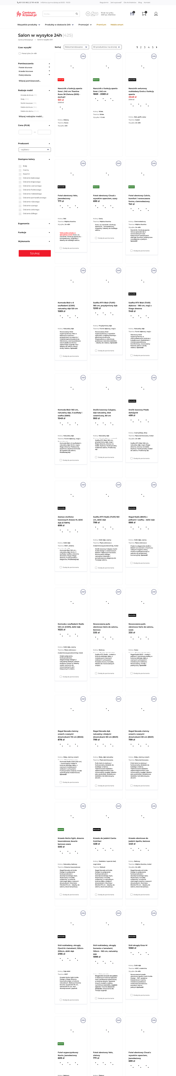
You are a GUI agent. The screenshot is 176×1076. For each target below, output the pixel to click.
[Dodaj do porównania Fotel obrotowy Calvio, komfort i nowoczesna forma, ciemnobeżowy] (131, 355)
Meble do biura (27, 107)
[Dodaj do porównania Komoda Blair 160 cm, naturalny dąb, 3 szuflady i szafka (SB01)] (61, 567)
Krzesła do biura (27, 95)
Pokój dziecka (25, 75)
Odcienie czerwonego (30, 186)
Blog (140, 2)
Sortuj (58, 47)
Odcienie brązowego (30, 182)
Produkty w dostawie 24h (58, 25)
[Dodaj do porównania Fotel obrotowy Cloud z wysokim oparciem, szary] (96, 351)
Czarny (24, 170)
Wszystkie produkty (27, 25)
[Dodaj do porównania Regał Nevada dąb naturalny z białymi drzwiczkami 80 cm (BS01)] (96, 895)
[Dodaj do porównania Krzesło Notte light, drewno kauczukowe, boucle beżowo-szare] (61, 1000)
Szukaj (35, 253)
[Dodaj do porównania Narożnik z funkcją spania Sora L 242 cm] (96, 238)
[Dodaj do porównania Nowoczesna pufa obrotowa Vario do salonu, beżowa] (96, 786)
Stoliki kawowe (27, 103)
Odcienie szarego (28, 206)
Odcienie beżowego (29, 178)
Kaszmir (24, 174)
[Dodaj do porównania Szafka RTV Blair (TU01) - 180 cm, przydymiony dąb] (96, 457)
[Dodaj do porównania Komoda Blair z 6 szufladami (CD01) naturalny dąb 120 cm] (61, 460)
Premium (101, 25)
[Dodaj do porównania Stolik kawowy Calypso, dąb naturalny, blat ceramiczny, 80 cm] (96, 568)
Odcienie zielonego (29, 210)
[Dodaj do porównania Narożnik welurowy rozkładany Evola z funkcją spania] (131, 251)
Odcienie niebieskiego (30, 194)
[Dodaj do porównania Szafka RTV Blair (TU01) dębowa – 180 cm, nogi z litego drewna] (131, 458)
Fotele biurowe (25, 67)
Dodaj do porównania (71, 248)
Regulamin (104, 2)
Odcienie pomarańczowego (32, 198)
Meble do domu (27, 111)
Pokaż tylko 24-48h (28, 53)
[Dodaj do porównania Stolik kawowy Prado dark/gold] (131, 563)
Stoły (23, 99)
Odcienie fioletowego (30, 190)
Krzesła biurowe (26, 71)
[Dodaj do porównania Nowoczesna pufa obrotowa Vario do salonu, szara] (131, 786)
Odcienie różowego (29, 202)
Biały (23, 166)
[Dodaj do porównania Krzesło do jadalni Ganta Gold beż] (96, 998)
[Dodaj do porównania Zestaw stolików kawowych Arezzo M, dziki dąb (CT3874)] (61, 677)
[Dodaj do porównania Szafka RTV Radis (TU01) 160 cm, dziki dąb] (96, 673)
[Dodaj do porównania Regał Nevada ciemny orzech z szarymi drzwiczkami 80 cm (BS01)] (131, 895)
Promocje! (83, 25)
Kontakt (147, 2)
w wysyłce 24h (45, 40)
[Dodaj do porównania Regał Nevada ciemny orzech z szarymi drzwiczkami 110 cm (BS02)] (61, 895)
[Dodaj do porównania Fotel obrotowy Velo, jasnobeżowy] (61, 356)
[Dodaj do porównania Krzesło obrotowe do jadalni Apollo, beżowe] (131, 995)
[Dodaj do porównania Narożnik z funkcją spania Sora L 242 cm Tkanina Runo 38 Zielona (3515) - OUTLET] (61, 248)
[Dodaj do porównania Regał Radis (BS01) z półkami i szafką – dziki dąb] (131, 673)
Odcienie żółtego (28, 214)
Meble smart (117, 25)
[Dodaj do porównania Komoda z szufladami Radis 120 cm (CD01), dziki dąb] (61, 782)
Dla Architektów (130, 2)
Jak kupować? (116, 2)
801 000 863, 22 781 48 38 (28, 2)
